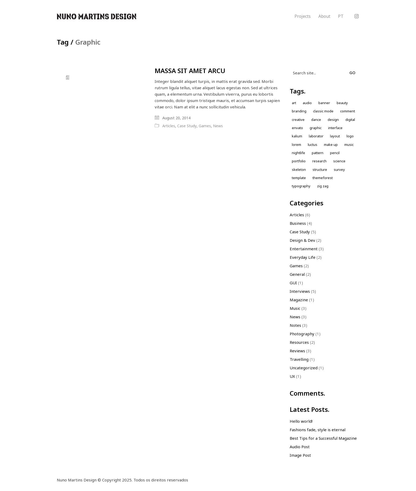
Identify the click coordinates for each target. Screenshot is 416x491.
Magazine (299, 299)
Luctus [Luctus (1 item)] (312, 144)
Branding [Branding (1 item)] (299, 111)
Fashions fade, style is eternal (317, 429)
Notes (295, 325)
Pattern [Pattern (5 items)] (317, 152)
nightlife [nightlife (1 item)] (298, 152)
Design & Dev (302, 240)
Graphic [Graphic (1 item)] (316, 127)
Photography (302, 333)
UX (292, 376)
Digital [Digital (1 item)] (350, 119)
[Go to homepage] (96, 16)
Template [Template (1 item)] (299, 177)
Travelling (299, 359)
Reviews (297, 350)
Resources (299, 342)
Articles (168, 126)
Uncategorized (304, 367)
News (218, 126)
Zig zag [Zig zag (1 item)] (322, 186)
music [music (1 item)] (349, 144)
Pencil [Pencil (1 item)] (335, 152)
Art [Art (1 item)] (294, 102)
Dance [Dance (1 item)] (316, 119)
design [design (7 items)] (333, 119)
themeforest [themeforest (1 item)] (323, 177)
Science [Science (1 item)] (339, 161)
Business (298, 223)
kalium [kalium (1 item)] (297, 136)
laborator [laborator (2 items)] (316, 136)
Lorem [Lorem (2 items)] (296, 144)
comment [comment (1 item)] (347, 111)
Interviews (300, 291)
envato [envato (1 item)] (297, 127)
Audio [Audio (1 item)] (307, 102)
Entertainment (304, 248)
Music (295, 308)
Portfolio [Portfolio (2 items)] (299, 161)
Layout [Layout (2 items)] (335, 136)
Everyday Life (302, 257)
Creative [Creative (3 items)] (298, 119)
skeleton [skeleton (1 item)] (299, 169)
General (297, 274)
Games (205, 126)
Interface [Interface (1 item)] (335, 127)
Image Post (300, 455)
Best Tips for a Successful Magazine (323, 438)
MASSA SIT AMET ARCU (190, 70)
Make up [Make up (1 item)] (331, 144)
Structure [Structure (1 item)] (320, 169)
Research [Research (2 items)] (319, 161)
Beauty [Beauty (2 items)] (342, 102)
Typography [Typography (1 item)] (301, 186)
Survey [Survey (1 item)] (339, 169)
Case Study (187, 126)
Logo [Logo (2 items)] (350, 136)
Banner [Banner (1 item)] (324, 102)
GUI (293, 282)
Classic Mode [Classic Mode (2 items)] (323, 111)
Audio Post (300, 446)
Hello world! (301, 421)
